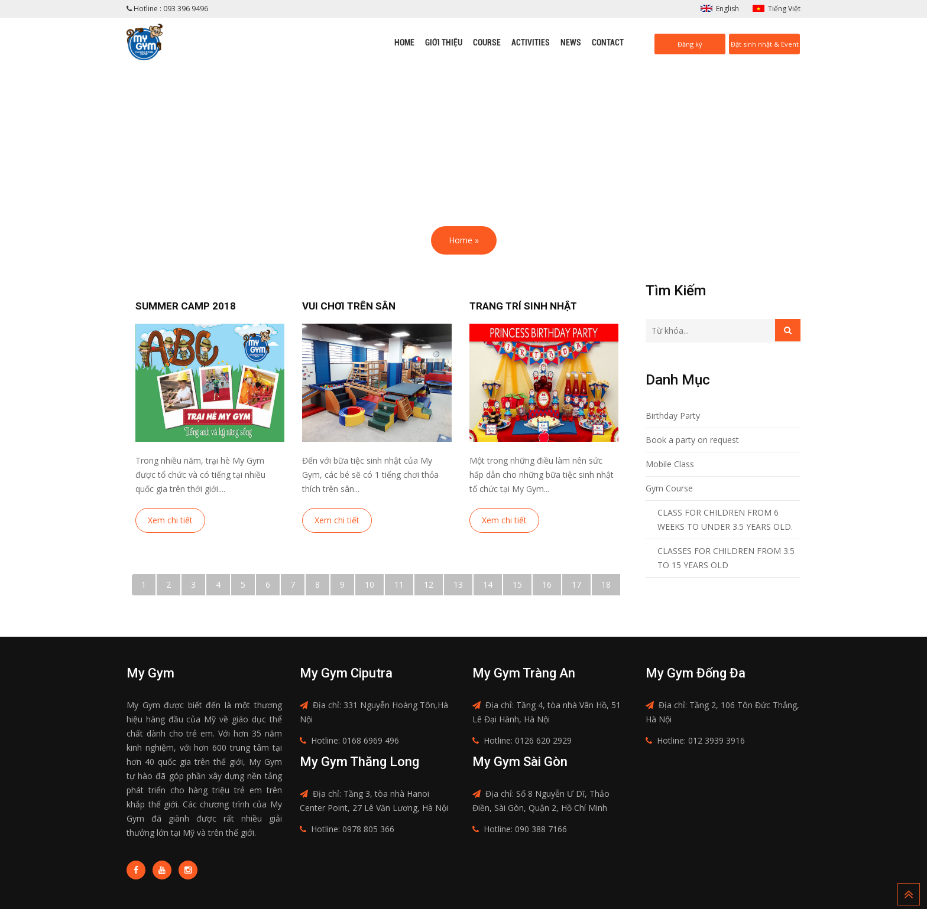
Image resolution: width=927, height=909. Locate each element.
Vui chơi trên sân (349, 306)
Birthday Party (673, 415)
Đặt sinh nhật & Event (765, 44)
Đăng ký (690, 44)
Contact (608, 42)
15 (517, 584)
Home (404, 42)
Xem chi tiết (170, 520)
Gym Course (669, 488)
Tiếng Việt (784, 9)
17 (576, 584)
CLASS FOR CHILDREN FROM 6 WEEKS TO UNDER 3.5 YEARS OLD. (725, 519)
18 (606, 584)
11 (399, 584)
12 (428, 584)
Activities (530, 42)
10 (369, 584)
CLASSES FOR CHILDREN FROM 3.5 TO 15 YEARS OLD (726, 558)
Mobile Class (670, 464)
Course (487, 42)
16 (547, 584)
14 (487, 584)
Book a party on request (692, 439)
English (727, 9)
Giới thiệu (443, 42)
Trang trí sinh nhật (523, 306)
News (570, 42)
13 (458, 584)
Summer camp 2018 (185, 306)
